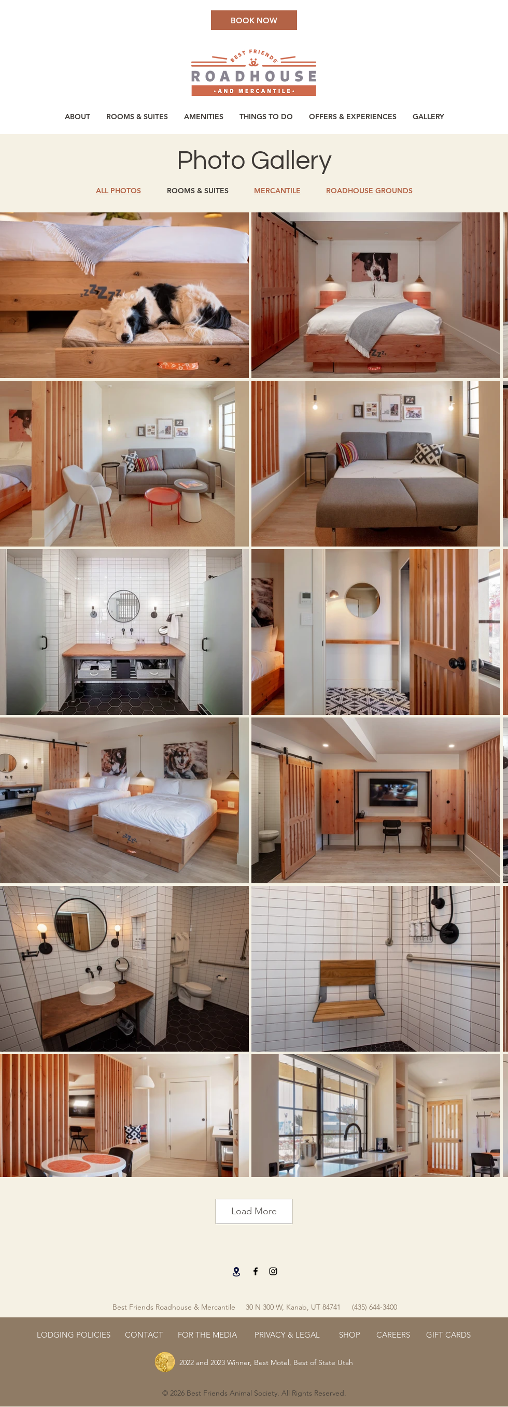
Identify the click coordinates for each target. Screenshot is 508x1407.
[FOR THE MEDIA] (207, 1334)
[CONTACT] (144, 1334)
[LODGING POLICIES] (73, 1334)
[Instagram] (273, 1271)
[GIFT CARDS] (448, 1334)
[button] (203, 116)
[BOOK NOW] (254, 20)
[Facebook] (255, 1271)
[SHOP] (349, 1334)
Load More (254, 1211)
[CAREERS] (393, 1334)
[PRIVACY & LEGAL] (287, 1334)
